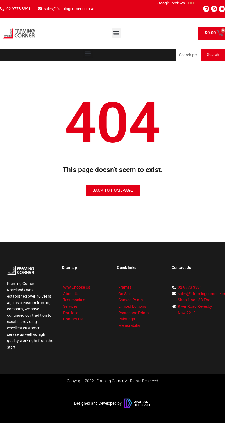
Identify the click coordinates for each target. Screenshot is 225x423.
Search (213, 54)
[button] (116, 33)
